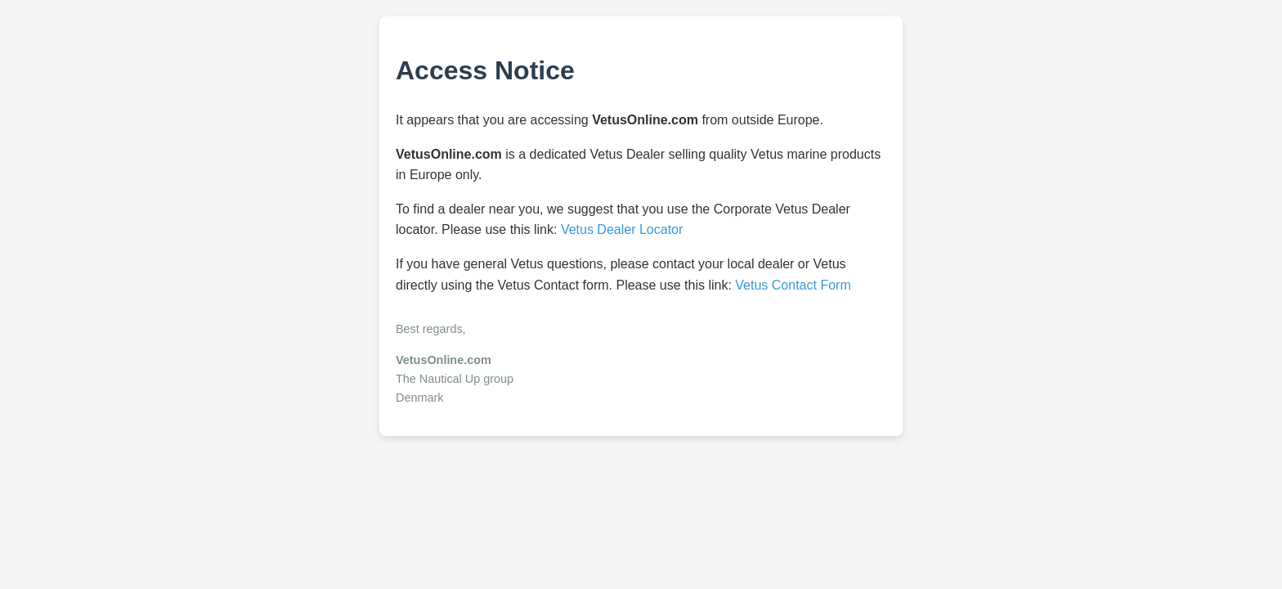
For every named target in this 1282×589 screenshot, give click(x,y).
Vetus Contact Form (792, 285)
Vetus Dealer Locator (622, 229)
